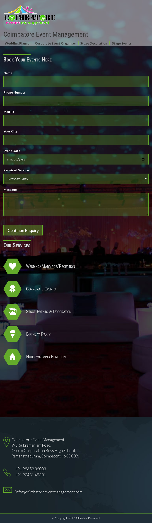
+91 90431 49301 (30, 474)
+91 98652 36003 (30, 468)
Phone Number (14, 92)
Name (7, 73)
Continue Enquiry (23, 230)
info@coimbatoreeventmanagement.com (48, 492)
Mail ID (8, 112)
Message (10, 189)
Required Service (16, 170)
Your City (10, 131)
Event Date (11, 151)
